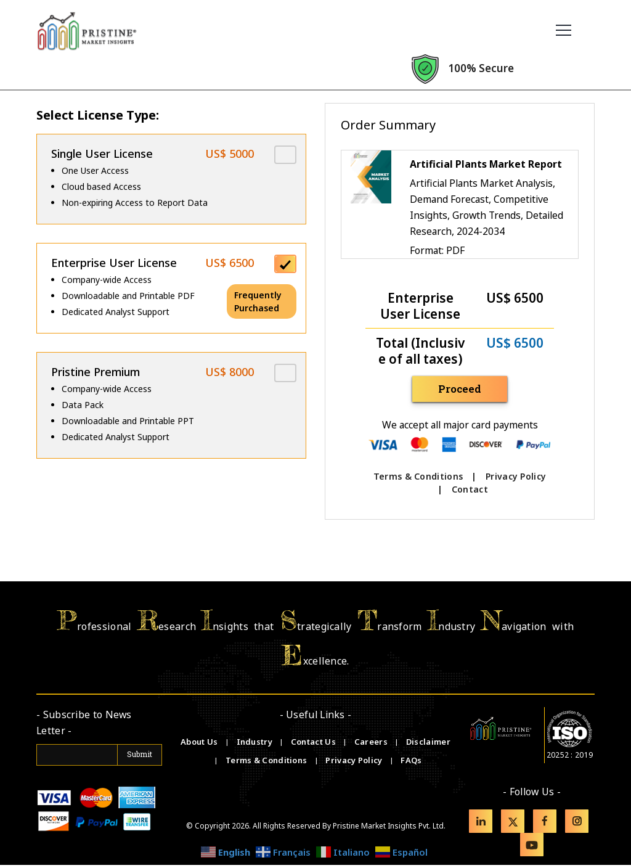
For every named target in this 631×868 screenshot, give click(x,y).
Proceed (465, 389)
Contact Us (314, 744)
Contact (470, 490)
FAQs (411, 763)
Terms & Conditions (418, 477)
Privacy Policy (516, 477)
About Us (200, 744)
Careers (371, 744)
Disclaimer (428, 744)
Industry (254, 744)
